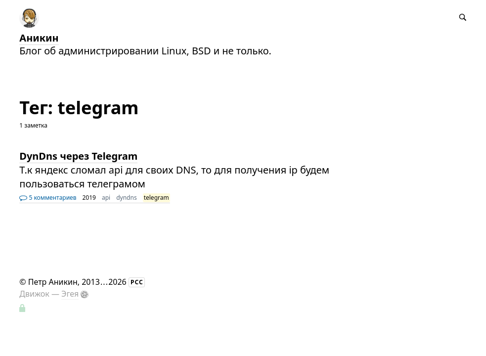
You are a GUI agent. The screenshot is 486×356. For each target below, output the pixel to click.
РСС (137, 282)
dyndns (126, 197)
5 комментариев (47, 197)
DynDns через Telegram (78, 156)
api (106, 197)
